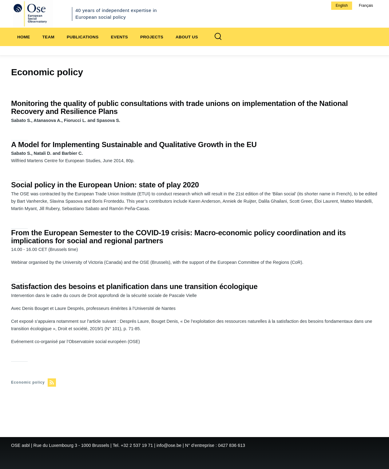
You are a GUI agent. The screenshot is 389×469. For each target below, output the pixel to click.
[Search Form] (218, 37)
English (341, 5)
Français (366, 5)
